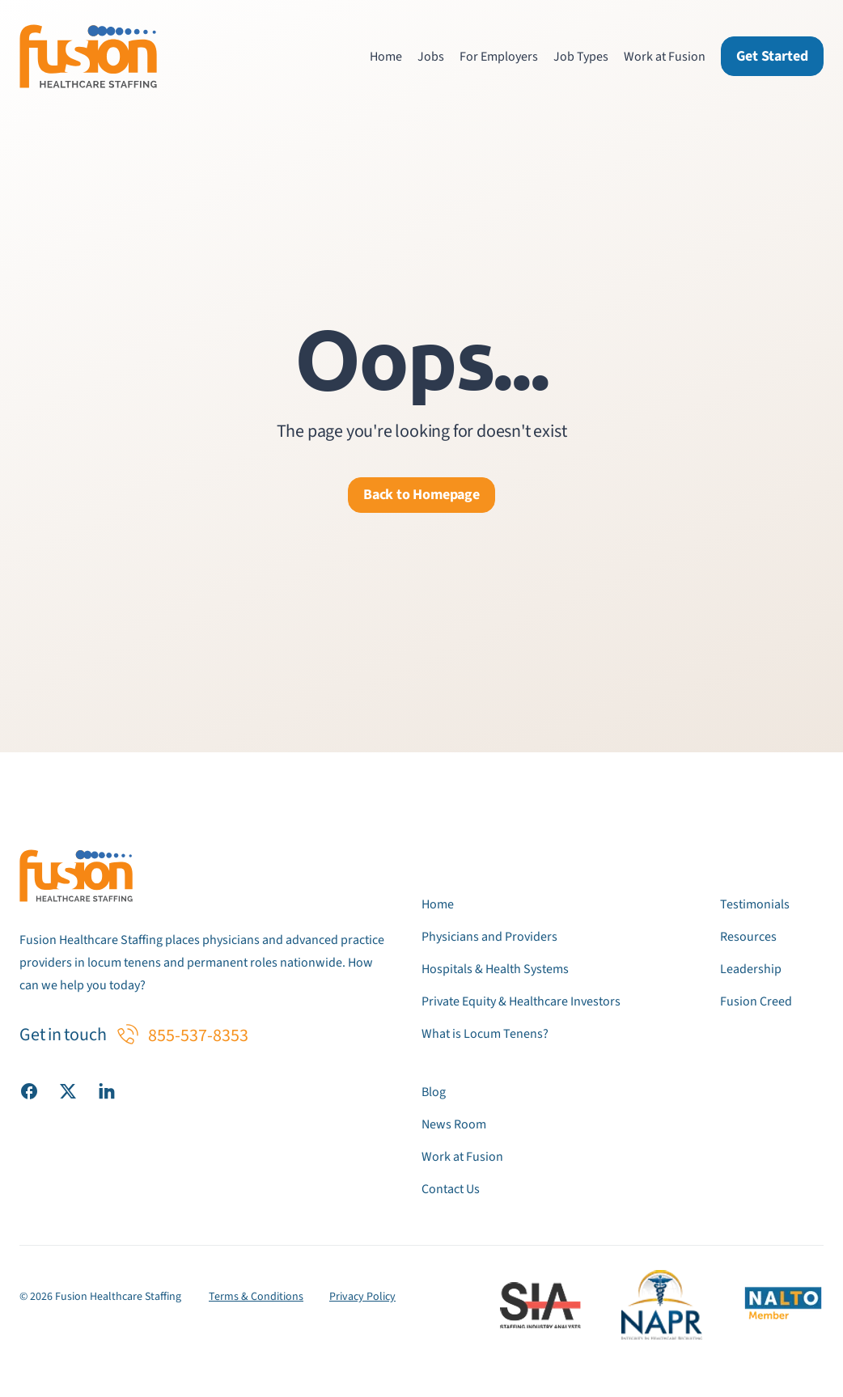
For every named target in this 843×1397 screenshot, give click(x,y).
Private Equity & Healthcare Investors (521, 1001)
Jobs (430, 57)
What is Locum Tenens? (485, 1034)
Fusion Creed (756, 1001)
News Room (454, 1124)
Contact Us (451, 1189)
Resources (748, 937)
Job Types (580, 57)
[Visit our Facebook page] (29, 1090)
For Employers (499, 57)
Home (386, 57)
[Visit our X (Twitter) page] (68, 1090)
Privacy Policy (362, 1297)
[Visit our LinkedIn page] (106, 1090)
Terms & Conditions (256, 1297)
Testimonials (755, 904)
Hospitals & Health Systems (495, 969)
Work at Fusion (664, 57)
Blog (434, 1092)
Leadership (751, 969)
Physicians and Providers (489, 937)
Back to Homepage (421, 495)
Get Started (772, 56)
